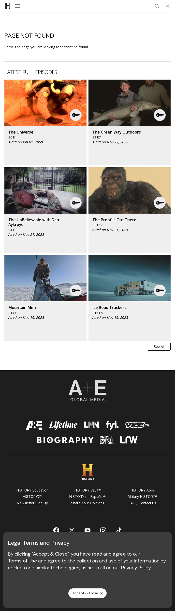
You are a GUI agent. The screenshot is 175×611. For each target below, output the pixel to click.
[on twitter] (72, 530)
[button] (76, 115)
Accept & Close (88, 593)
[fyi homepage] (112, 425)
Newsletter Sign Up (32, 503)
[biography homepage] (65, 440)
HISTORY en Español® (87, 496)
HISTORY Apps (143, 490)
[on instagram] (103, 530)
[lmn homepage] (92, 425)
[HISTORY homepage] (87, 472)
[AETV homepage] (34, 425)
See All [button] (159, 346)
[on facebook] (56, 530)
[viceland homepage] (137, 425)
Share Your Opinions (87, 503)
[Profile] (167, 5)
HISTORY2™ (32, 496)
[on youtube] (87, 530)
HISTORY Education (32, 490)
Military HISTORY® (143, 496)
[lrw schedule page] (129, 440)
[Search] (156, 5)
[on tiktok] (119, 530)
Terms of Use (22, 561)
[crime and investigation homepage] (107, 440)
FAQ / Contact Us (142, 503)
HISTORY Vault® (87, 490)
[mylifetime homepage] (63, 425)
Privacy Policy (135, 567)
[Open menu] (18, 6)
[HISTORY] (8, 6)
